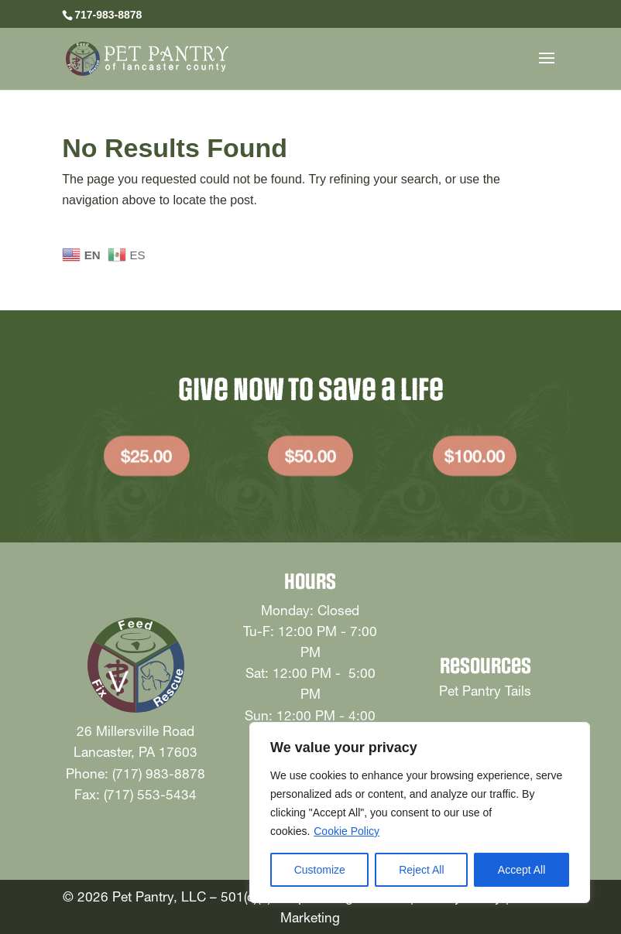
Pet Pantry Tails (485, 691)
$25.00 (146, 461)
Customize (319, 870)
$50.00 (310, 461)
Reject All (421, 870)
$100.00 (474, 461)
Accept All (521, 870)
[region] (419, 812)
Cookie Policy (346, 831)
